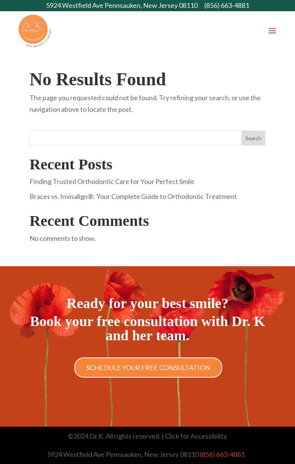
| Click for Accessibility (194, 436)
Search (253, 138)
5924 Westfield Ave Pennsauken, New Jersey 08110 (122, 5)
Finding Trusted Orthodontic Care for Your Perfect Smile (112, 181)
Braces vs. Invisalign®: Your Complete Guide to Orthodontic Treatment (133, 196)
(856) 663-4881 (226, 5)
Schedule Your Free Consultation (148, 367)
